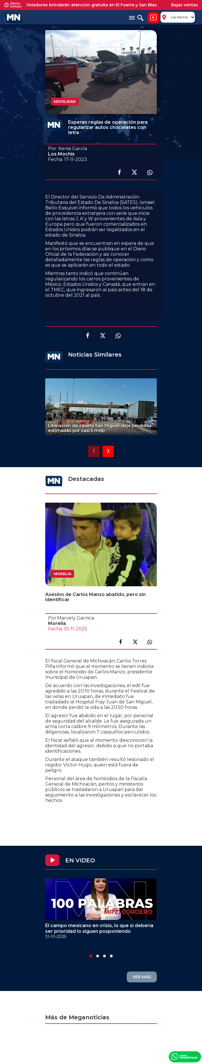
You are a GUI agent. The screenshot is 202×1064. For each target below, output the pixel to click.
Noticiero (153, 17)
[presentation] (94, 451)
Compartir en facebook (118, 172)
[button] (90, 956)
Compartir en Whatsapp (149, 172)
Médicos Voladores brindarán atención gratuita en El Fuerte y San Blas (86, 4)
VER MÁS (141, 977)
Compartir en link (149, 642)
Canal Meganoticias (185, 1057)
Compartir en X (134, 172)
